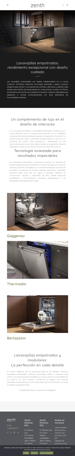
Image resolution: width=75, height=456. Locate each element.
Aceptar (26, 453)
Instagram (51, 390)
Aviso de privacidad (46, 453)
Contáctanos (24, 390)
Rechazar (34, 453)
